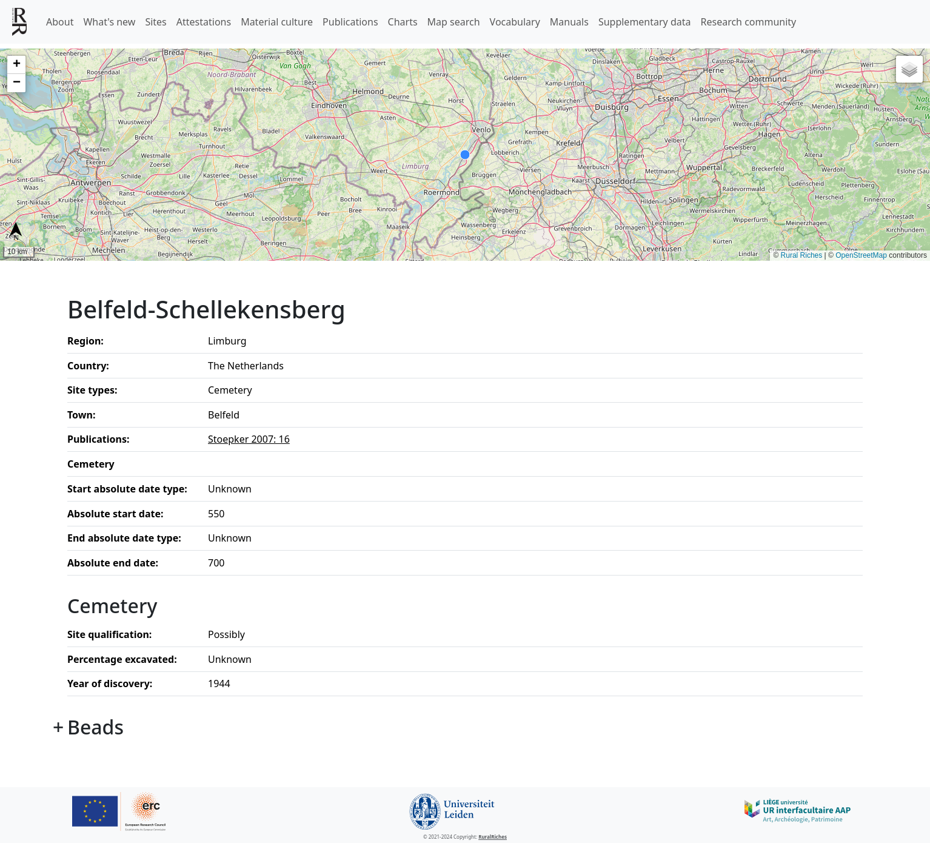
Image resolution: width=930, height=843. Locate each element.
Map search (453, 22)
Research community (749, 22)
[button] (16, 65)
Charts (403, 22)
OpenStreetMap (861, 255)
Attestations (203, 22)
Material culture (277, 22)
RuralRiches (492, 836)
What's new (109, 22)
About (59, 22)
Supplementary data (644, 22)
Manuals (569, 22)
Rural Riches (802, 255)
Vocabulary (515, 22)
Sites (155, 22)
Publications (350, 22)
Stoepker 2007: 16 (249, 439)
